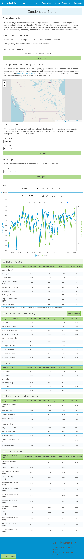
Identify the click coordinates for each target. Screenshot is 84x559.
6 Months (19, 203)
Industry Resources (62, 3)
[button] (4, 82)
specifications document (28, 73)
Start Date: (8, 138)
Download (42, 153)
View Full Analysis (74, 313)
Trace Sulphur (14, 451)
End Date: (7, 145)
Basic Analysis (14, 261)
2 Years (41, 203)
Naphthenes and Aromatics (22, 396)
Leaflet (59, 121)
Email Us (56, 550)
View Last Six (42, 58)
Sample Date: (9, 168)
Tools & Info (46, 3)
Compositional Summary (20, 313)
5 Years (52, 203)
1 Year (30, 203)
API (37, 3)
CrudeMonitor (13, 3)
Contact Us (78, 3)
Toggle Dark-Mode (8, 557)
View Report (42, 177)
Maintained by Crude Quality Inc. (64, 547)
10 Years (63, 203)
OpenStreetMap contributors (73, 121)
